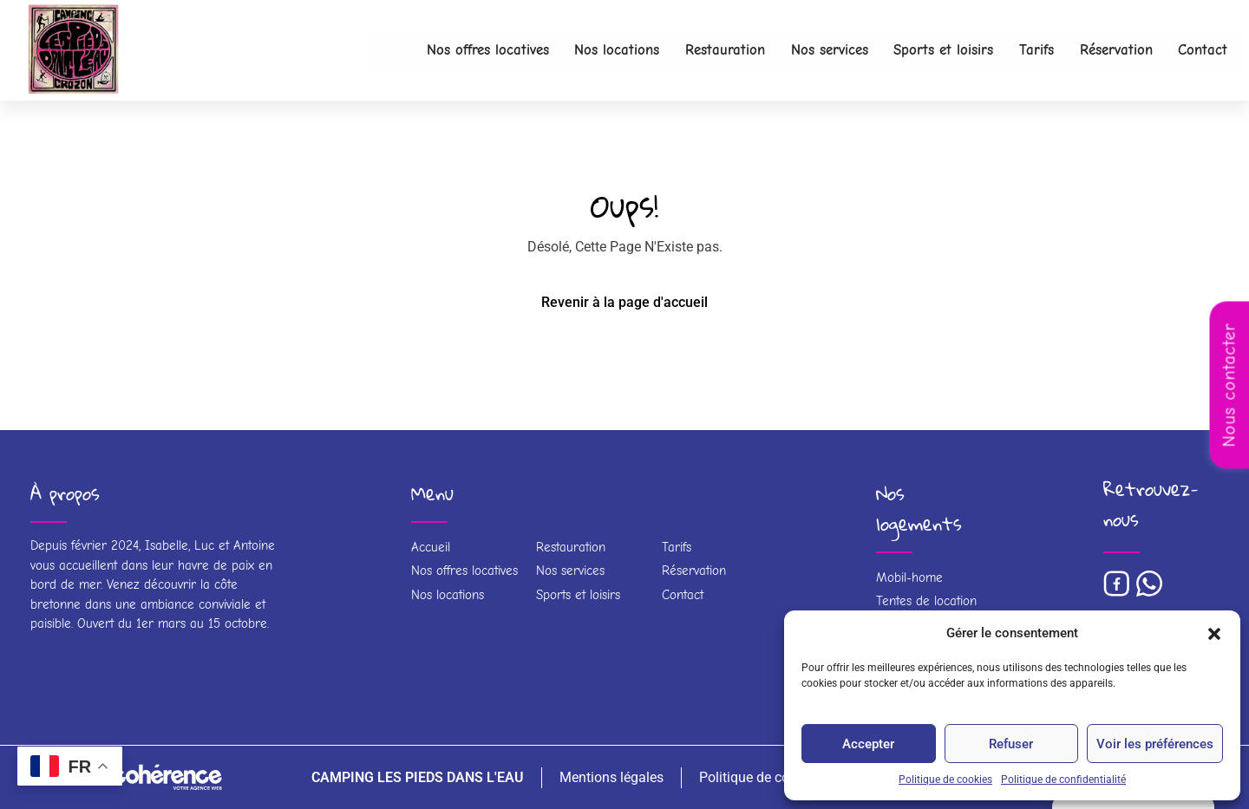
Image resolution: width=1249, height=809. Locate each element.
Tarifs (1023, 50)
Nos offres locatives (442, 50)
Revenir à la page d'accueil (624, 302)
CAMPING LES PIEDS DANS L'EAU (413, 777)
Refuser (1011, 744)
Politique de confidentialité (1063, 779)
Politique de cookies (945, 779)
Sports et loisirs (925, 50)
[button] (1214, 633)
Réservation (1108, 50)
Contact (1200, 50)
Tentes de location (926, 601)
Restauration (693, 50)
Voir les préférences (1154, 744)
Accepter (868, 744)
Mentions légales (608, 777)
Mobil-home (909, 577)
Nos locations (579, 50)
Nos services (804, 50)
